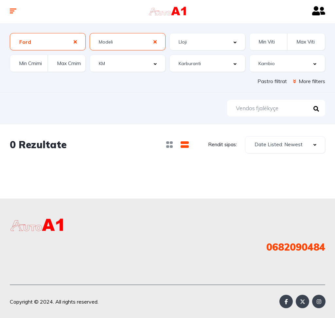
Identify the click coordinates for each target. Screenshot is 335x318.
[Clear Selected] (75, 41)
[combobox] (48, 41)
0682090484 (295, 247)
